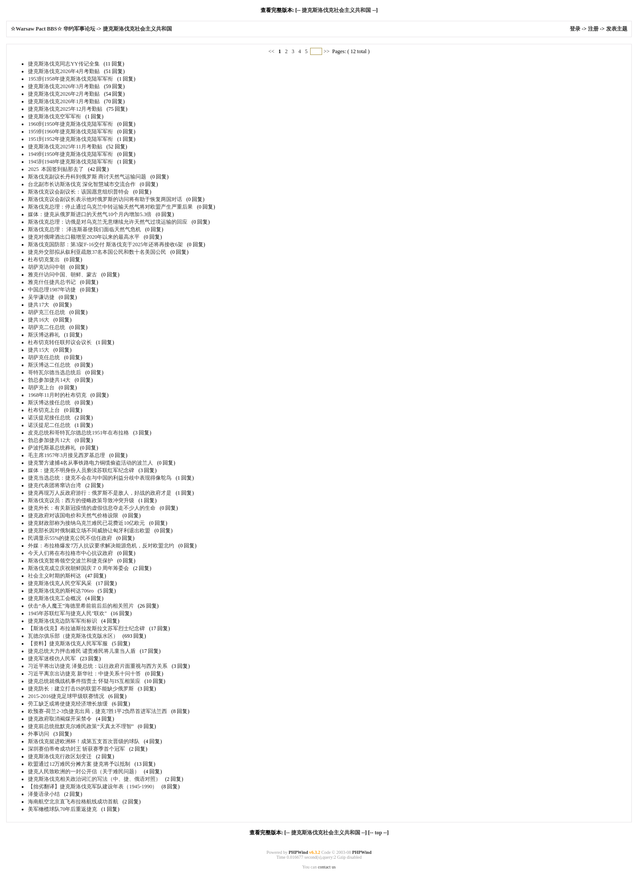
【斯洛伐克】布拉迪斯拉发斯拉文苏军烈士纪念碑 (86, 628)
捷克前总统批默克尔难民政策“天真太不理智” (81, 726)
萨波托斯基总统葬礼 (52, 448)
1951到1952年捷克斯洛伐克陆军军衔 (70, 139)
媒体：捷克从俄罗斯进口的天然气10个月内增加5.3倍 (90, 214)
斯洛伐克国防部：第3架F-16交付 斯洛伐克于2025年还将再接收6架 (105, 244)
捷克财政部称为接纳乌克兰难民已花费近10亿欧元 (86, 523)
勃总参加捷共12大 (49, 440)
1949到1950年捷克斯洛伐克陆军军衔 (70, 154)
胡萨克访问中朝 (46, 267)
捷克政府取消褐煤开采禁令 (60, 719)
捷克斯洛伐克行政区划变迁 (60, 756)
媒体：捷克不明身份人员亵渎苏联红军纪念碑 (81, 470)
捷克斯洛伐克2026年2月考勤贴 (64, 94)
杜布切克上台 (44, 410)
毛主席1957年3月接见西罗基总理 (66, 455)
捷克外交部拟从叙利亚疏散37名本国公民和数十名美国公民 (97, 252)
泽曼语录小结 (44, 794)
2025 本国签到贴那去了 (56, 169)
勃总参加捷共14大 (49, 380)
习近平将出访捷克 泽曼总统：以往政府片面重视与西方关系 (97, 666)
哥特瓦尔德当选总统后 (54, 372)
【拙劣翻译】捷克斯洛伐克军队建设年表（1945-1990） (92, 786)
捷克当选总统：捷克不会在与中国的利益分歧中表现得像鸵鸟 (99, 478)
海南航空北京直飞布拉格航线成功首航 (73, 801)
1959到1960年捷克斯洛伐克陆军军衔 (70, 131)
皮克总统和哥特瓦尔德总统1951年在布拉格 (78, 433)
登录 (575, 29)
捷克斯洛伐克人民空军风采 (60, 583)
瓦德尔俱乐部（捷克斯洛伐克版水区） (73, 636)
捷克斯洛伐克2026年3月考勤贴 (64, 86)
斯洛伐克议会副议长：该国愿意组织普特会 (78, 192)
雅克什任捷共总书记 (52, 282)
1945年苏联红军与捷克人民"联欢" (67, 613)
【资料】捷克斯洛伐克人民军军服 (68, 643)
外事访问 (38, 734)
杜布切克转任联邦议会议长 (60, 342)
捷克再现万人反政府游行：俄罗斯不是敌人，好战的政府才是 (99, 493)
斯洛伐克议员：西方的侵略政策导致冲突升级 (81, 500)
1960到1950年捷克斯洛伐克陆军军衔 (70, 124)
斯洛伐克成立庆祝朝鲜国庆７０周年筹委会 (78, 568)
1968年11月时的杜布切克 (57, 395)
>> (326, 51)
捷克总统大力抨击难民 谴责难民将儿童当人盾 (82, 651)
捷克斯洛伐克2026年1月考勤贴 (64, 101)
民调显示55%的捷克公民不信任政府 (70, 538)
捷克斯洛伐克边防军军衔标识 (62, 621)
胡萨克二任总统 (46, 327)
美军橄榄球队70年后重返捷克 (62, 809)
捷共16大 (38, 320)
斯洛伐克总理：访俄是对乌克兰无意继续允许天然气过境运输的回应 (107, 222)
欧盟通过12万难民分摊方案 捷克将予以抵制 (79, 764)
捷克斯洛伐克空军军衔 (54, 116)
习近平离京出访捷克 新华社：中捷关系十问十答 (84, 674)
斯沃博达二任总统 (49, 365)
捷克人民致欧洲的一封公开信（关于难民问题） (84, 771)
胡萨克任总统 (44, 357)
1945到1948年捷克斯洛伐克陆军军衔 (70, 162)
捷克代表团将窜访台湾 (54, 485)
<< (272, 51)
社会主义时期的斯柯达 (54, 576)
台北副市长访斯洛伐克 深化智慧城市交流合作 (82, 184)
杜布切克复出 (44, 259)
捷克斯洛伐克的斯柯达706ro (60, 591)
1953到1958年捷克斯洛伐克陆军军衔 (70, 79)
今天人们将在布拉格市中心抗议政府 (70, 553)
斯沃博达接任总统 (49, 402)
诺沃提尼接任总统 (49, 418)
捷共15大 (38, 350)
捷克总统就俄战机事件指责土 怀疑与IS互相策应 (84, 681)
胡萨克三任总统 (46, 312)
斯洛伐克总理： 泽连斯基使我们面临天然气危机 (84, 229)
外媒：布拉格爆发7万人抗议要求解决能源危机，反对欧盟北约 (101, 546)
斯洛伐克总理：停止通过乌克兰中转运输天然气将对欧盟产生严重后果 (110, 207)
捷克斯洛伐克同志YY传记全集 (63, 64)
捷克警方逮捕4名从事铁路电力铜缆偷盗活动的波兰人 (90, 463)
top (378, 832)
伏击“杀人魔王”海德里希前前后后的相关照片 (81, 606)
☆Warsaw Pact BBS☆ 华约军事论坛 (53, 29)
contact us (326, 866)
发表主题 (616, 29)
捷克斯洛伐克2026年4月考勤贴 (64, 71)
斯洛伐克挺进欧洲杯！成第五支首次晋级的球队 (84, 741)
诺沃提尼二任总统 (49, 425)
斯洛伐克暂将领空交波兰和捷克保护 (70, 561)
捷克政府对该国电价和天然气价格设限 (73, 515)
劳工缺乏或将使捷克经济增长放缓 (68, 704)
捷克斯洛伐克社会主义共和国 (336, 10)
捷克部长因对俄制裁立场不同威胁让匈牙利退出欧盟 (89, 530)
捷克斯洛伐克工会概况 (54, 598)
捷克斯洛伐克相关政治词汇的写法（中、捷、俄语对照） (94, 779)
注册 (593, 29)
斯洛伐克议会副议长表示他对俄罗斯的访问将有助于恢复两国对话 (105, 199)
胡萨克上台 (41, 387)
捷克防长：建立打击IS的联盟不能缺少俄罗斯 (81, 689)
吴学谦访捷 (41, 297)
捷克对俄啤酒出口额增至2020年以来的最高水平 (84, 237)
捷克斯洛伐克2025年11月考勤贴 (65, 146)
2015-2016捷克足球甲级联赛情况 (66, 696)
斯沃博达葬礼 (44, 335)
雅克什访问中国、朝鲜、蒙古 (62, 274)
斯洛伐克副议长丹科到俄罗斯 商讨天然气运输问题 (87, 177)
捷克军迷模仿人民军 (52, 658)
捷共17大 (38, 305)
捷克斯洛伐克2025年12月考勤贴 (65, 109)
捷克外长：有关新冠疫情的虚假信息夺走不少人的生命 (92, 508)
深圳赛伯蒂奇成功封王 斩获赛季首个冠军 (76, 749)
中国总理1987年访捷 (52, 290)
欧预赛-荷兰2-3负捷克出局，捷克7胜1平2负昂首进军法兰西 (97, 711)
